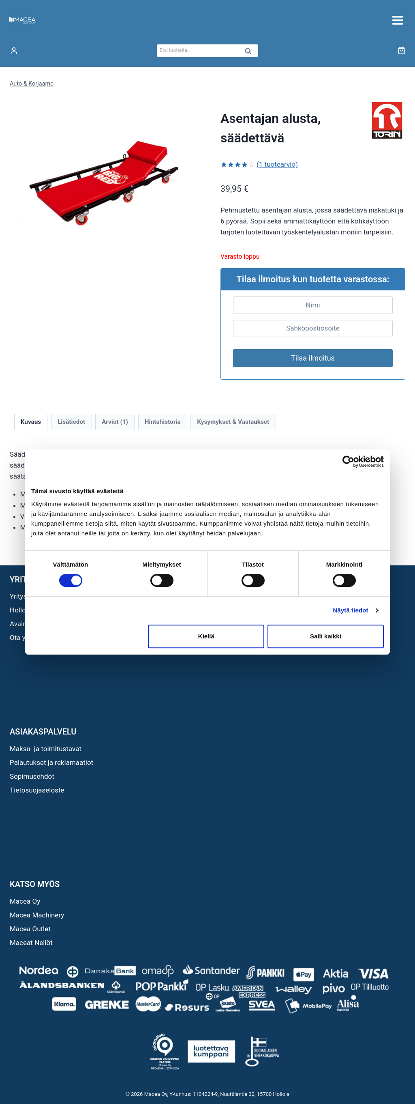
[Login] (14, 51)
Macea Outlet (30, 929)
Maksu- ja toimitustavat (45, 749)
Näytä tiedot (350, 610)
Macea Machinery (37, 915)
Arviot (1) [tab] (115, 421)
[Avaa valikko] (397, 20)
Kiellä (206, 636)
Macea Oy (25, 901)
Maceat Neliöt (31, 943)
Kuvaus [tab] (31, 421)
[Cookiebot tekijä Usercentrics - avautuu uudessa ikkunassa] (348, 461)
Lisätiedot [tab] (71, 421)
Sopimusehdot (32, 776)
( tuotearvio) (277, 164)
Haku (250, 53)
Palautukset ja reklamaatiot (51, 762)
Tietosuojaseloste (37, 790)
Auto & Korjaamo (31, 83)
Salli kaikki (325, 636)
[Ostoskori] (401, 50)
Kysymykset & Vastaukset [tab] (233, 421)
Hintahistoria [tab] (163, 421)
